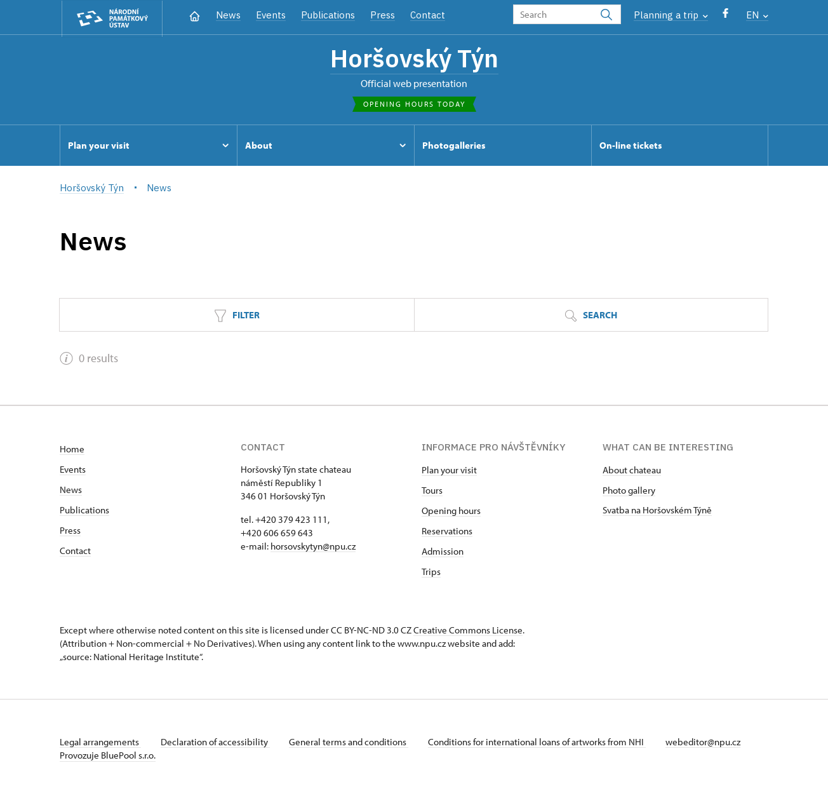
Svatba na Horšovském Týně (657, 510)
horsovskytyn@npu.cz (313, 547)
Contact (427, 15)
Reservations (447, 531)
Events (271, 15)
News (228, 15)
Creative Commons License (468, 631)
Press (382, 15)
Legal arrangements (100, 742)
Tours (432, 491)
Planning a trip (671, 15)
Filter (237, 316)
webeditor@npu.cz (706, 742)
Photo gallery (629, 491)
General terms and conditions (350, 742)
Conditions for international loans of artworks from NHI (539, 742)
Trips (431, 572)
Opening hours (451, 511)
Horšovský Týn (414, 59)
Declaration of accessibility (215, 742)
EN (757, 15)
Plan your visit (449, 470)
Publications (328, 15)
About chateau (632, 470)
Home (72, 449)
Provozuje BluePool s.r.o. (108, 756)
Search (590, 316)
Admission (443, 552)
